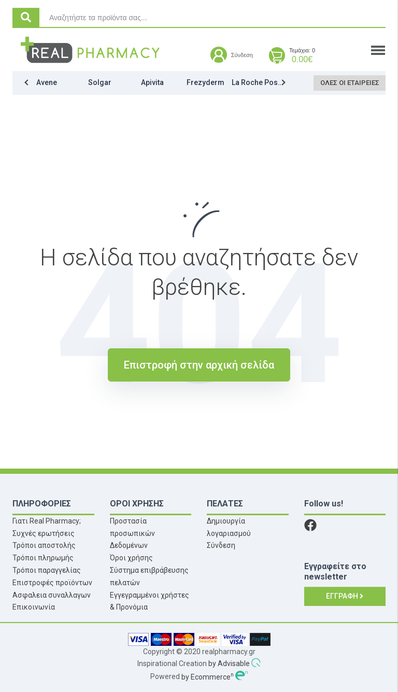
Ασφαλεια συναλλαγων (51, 595)
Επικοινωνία (33, 607)
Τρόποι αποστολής (44, 545)
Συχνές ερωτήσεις (43, 533)
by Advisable (229, 664)
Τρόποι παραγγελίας (46, 570)
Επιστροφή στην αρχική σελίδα (199, 365)
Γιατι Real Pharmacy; (46, 521)
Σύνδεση (221, 545)
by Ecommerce (207, 677)
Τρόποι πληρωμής (43, 558)
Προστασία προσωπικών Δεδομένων (132, 533)
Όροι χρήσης (131, 558)
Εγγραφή (344, 596)
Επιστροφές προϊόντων (52, 582)
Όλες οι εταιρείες (350, 83)
